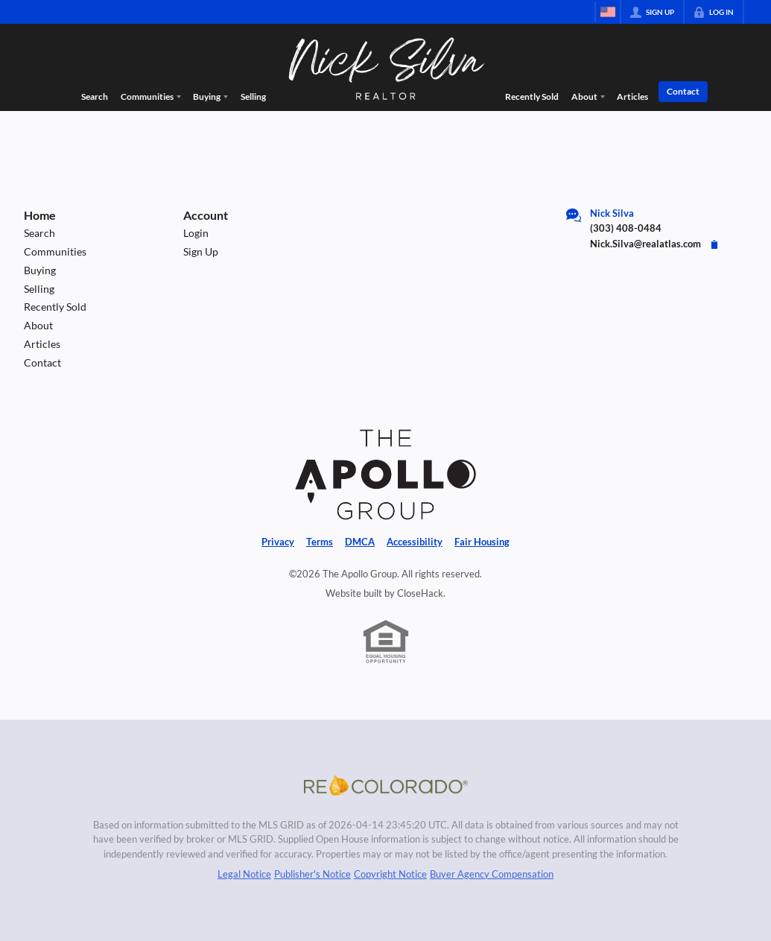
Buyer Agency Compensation (491, 874)
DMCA (360, 542)
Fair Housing (482, 542)
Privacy (277, 542)
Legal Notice (244, 874)
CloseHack (420, 593)
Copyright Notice (390, 874)
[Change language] (607, 11)
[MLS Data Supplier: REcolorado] (386, 785)
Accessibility (414, 542)
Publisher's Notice (312, 874)
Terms (319, 542)
